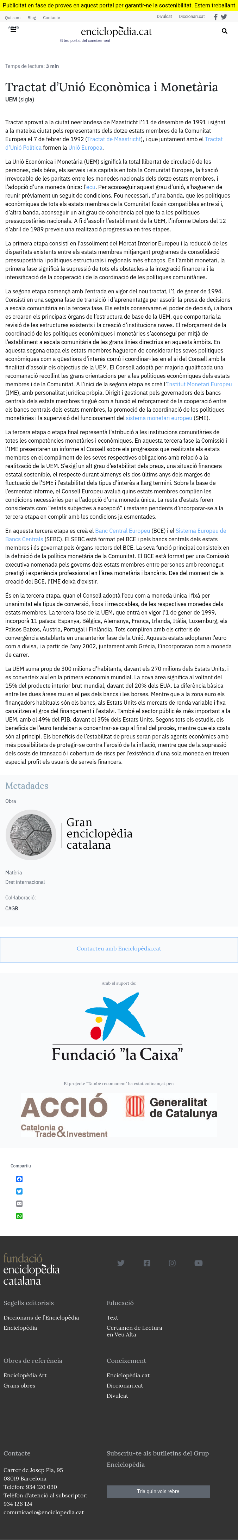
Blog (31, 17)
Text (112, 1317)
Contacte (51, 17)
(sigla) (27, 99)
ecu (90, 187)
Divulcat (164, 16)
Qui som (12, 17)
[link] (119, 948)
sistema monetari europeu (159, 418)
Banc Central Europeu (122, 530)
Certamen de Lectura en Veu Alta (134, 1331)
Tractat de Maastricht (114, 139)
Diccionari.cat (192, 16)
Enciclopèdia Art (25, 1375)
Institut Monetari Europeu (199, 384)
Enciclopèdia (20, 1327)
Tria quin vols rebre (158, 1491)
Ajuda (13, 27)
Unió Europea (85, 147)
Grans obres (19, 1385)
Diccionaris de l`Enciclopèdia (41, 1317)
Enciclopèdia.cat (128, 1375)
